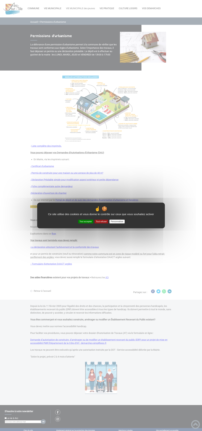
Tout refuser (101, 221)
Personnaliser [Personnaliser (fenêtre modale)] (117, 221)
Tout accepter (85, 221)
